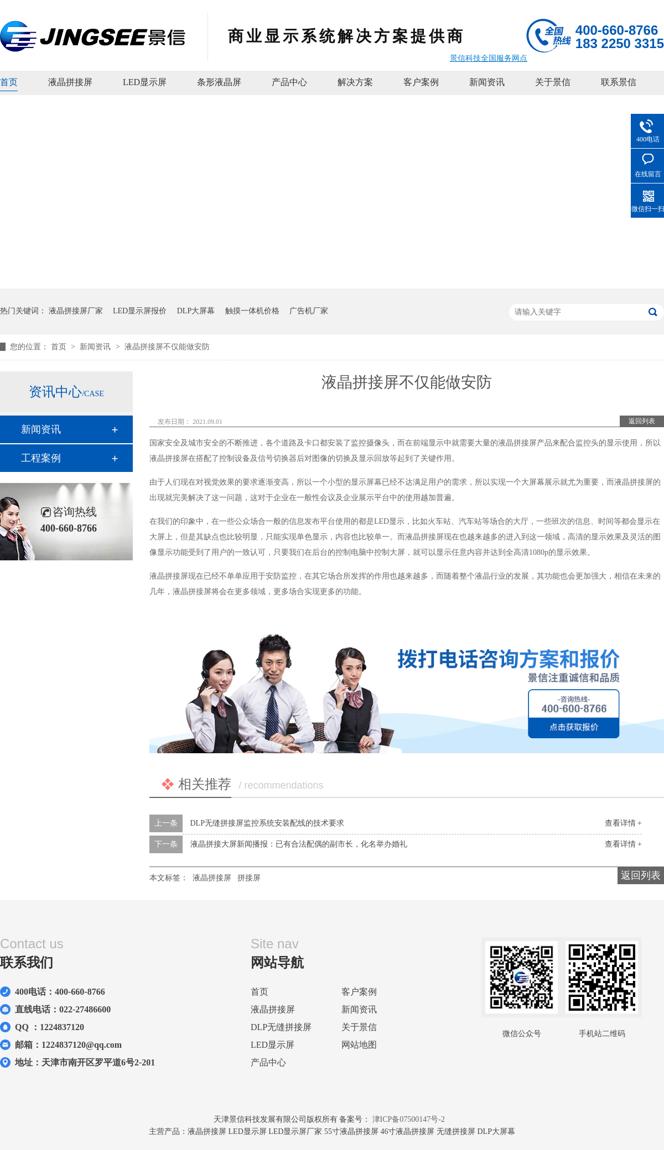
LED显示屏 (145, 82)
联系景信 (618, 82)
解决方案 (355, 82)
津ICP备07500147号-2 (408, 1119)
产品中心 (289, 82)
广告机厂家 (308, 311)
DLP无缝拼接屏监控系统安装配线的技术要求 (267, 823)
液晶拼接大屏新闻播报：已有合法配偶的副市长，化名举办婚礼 (298, 844)
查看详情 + (623, 823)
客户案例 (421, 82)
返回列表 (642, 421)
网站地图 (359, 1044)
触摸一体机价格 (252, 311)
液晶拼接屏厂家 (76, 311)
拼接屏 (249, 878)
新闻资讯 (487, 82)
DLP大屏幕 (196, 311)
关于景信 (552, 82)
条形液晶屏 (219, 82)
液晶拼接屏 (70, 82)
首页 (9, 82)
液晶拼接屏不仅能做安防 (167, 347)
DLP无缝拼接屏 (281, 1027)
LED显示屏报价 (140, 311)
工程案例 (41, 458)
